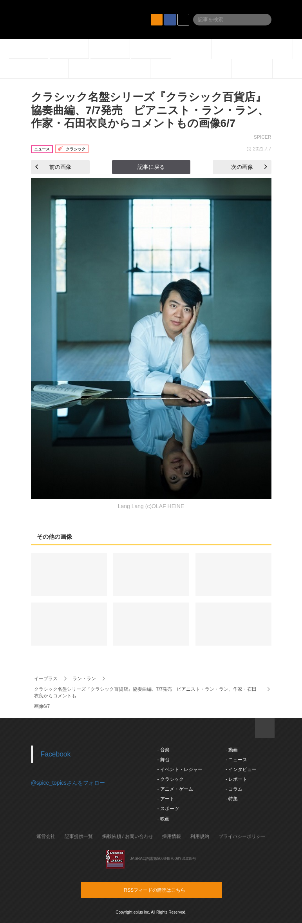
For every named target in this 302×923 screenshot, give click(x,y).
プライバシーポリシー (242, 836)
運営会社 (45, 836)
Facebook (56, 754)
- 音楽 (163, 750)
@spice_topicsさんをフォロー (68, 783)
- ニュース (236, 759)
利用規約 (199, 836)
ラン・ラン (84, 678)
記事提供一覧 (79, 836)
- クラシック (170, 779)
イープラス (46, 678)
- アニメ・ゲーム (175, 789)
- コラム (234, 789)
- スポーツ (168, 808)
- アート (165, 799)
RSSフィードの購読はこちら (166, 890)
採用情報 (171, 836)
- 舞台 (163, 759)
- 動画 (232, 750)
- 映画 (163, 819)
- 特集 (232, 799)
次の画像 (249, 167)
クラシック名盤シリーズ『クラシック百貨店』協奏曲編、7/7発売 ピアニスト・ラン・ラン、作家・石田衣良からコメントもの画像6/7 (150, 110)
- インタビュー (241, 769)
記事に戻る (151, 167)
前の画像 (53, 167)
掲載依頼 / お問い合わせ (127, 836)
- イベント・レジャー (180, 769)
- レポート (236, 779)
